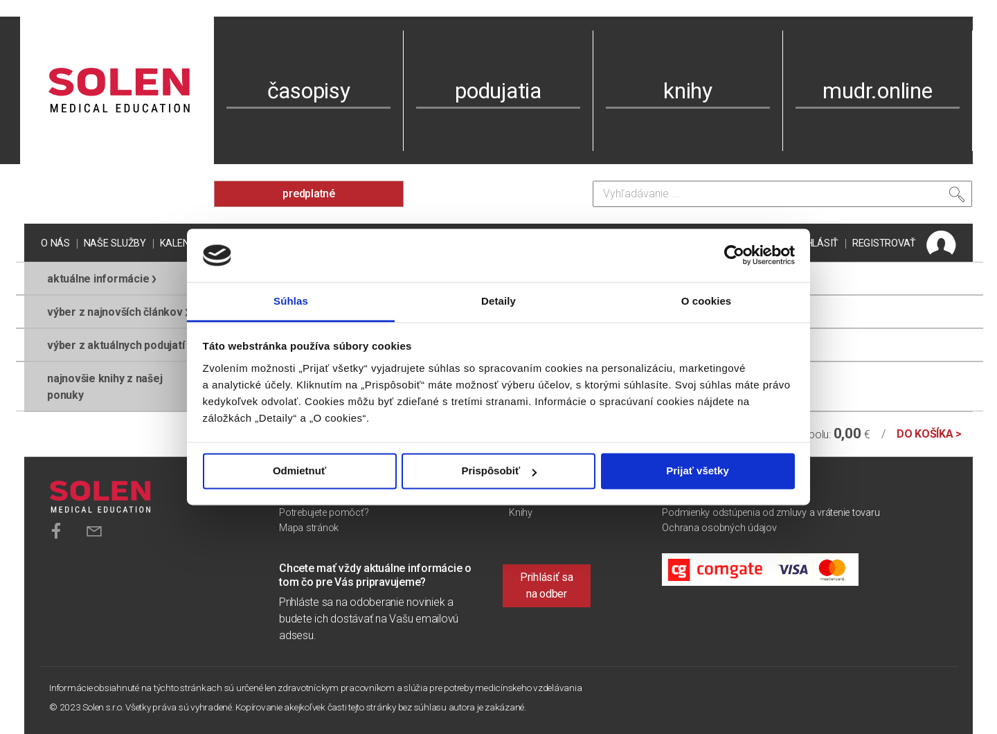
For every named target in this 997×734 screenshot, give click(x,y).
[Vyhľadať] (956, 197)
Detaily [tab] (498, 301)
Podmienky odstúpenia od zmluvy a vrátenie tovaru (770, 513)
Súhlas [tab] (290, 301)
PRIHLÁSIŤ (814, 243)
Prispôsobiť (499, 471)
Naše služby (115, 243)
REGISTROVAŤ (884, 243)
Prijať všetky (697, 471)
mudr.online (877, 91)
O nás (55, 243)
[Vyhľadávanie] (782, 194)
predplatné (308, 193)
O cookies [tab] (706, 301)
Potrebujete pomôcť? (323, 513)
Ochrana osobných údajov (719, 528)
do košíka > (929, 433)
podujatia (498, 91)
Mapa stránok (309, 528)
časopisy (308, 91)
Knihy (520, 513)
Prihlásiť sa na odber (546, 585)
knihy (687, 91)
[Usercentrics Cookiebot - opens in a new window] (734, 255)
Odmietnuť (299, 471)
